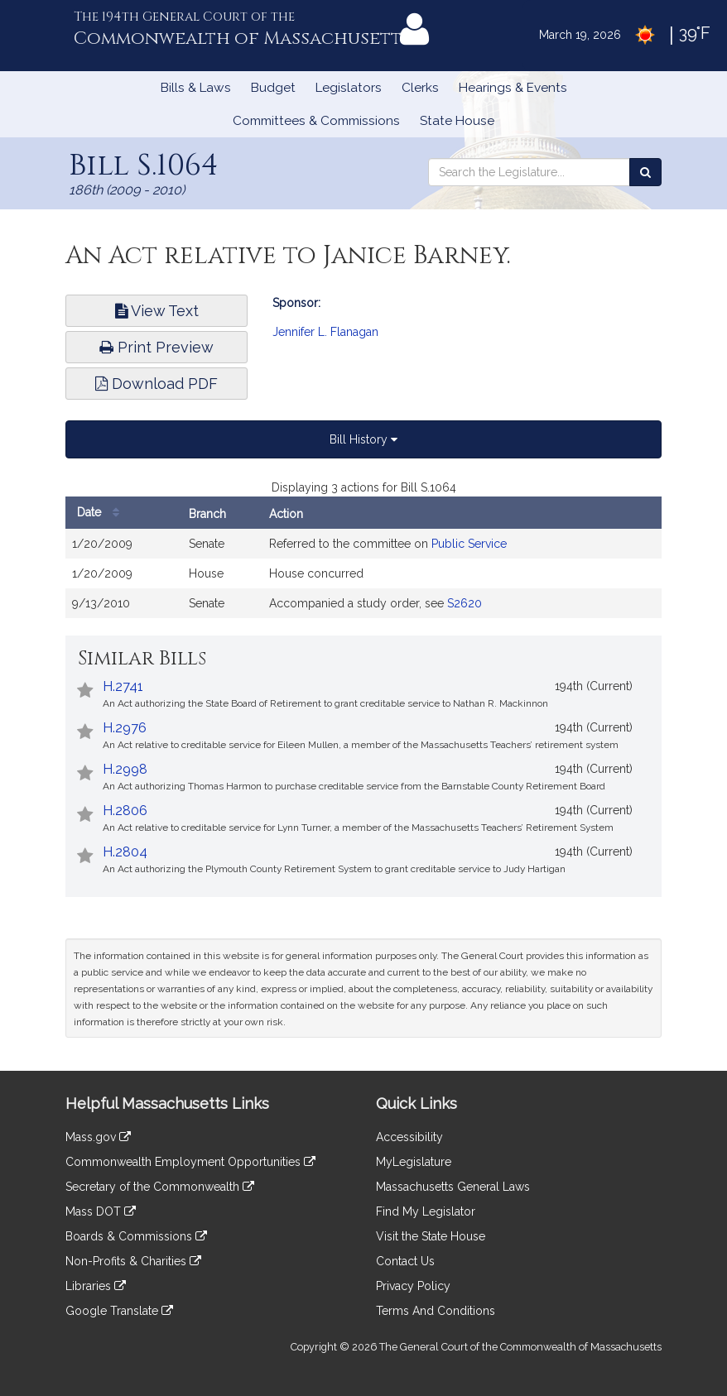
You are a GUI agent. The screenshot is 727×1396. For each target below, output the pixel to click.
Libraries (95, 1286)
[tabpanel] (363, 557)
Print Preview (156, 347)
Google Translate (119, 1310)
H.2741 (123, 686)
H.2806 (125, 810)
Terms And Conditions (435, 1310)
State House (457, 120)
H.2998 (125, 769)
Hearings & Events (513, 87)
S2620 (464, 603)
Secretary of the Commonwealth (159, 1186)
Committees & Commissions (316, 120)
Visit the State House (430, 1236)
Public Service (469, 543)
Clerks (420, 87)
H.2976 (125, 728)
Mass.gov (98, 1137)
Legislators (348, 87)
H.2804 (125, 852)
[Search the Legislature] (645, 172)
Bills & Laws (196, 87)
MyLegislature (413, 1161)
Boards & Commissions (136, 1236)
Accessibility (409, 1137)
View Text (157, 310)
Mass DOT (100, 1211)
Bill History (363, 439)
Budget (273, 87)
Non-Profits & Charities (133, 1261)
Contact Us (405, 1261)
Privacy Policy (413, 1286)
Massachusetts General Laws (453, 1186)
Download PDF (156, 383)
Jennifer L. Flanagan (325, 331)
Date (102, 512)
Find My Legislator (425, 1211)
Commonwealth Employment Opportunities (190, 1161)
